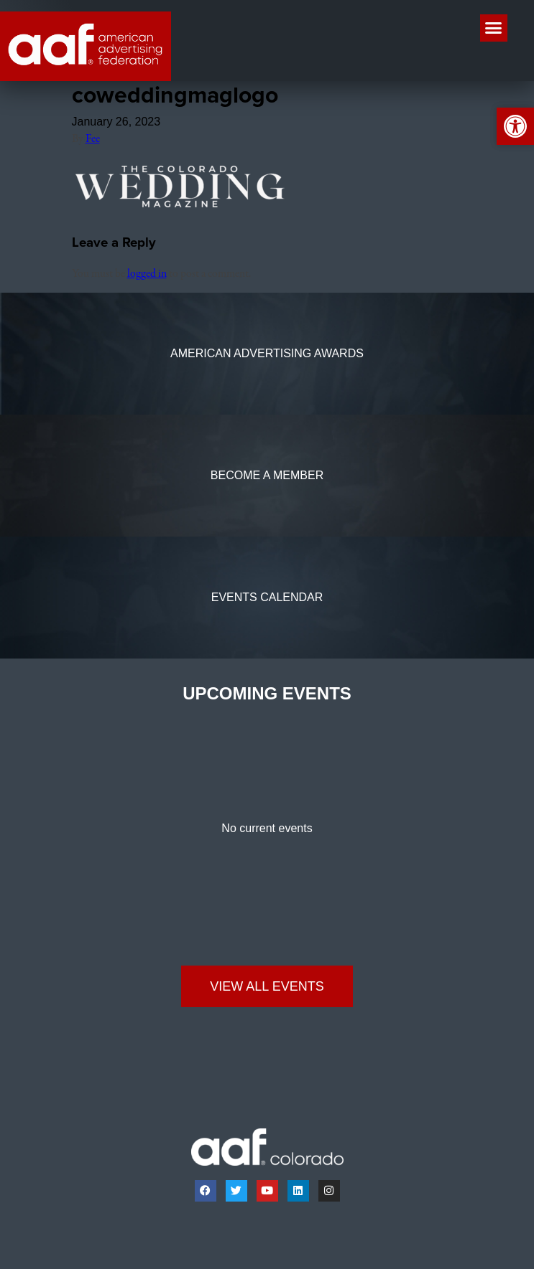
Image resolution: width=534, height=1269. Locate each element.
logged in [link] (147, 274)
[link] (85, 46)
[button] (493, 28)
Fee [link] (93, 139)
